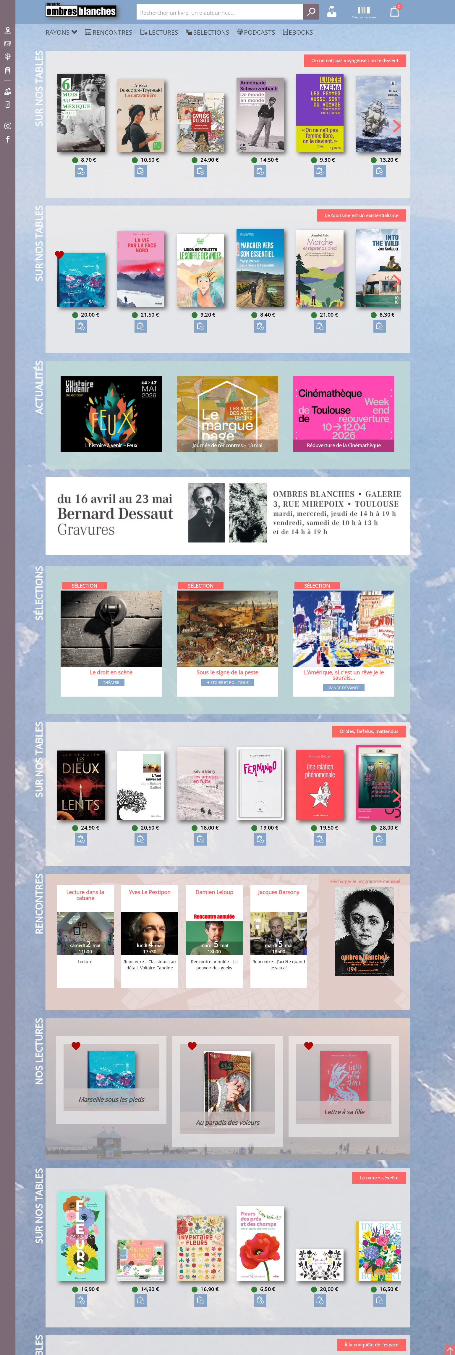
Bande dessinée (344, 688)
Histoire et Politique (227, 682)
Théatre (111, 682)
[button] (397, 126)
